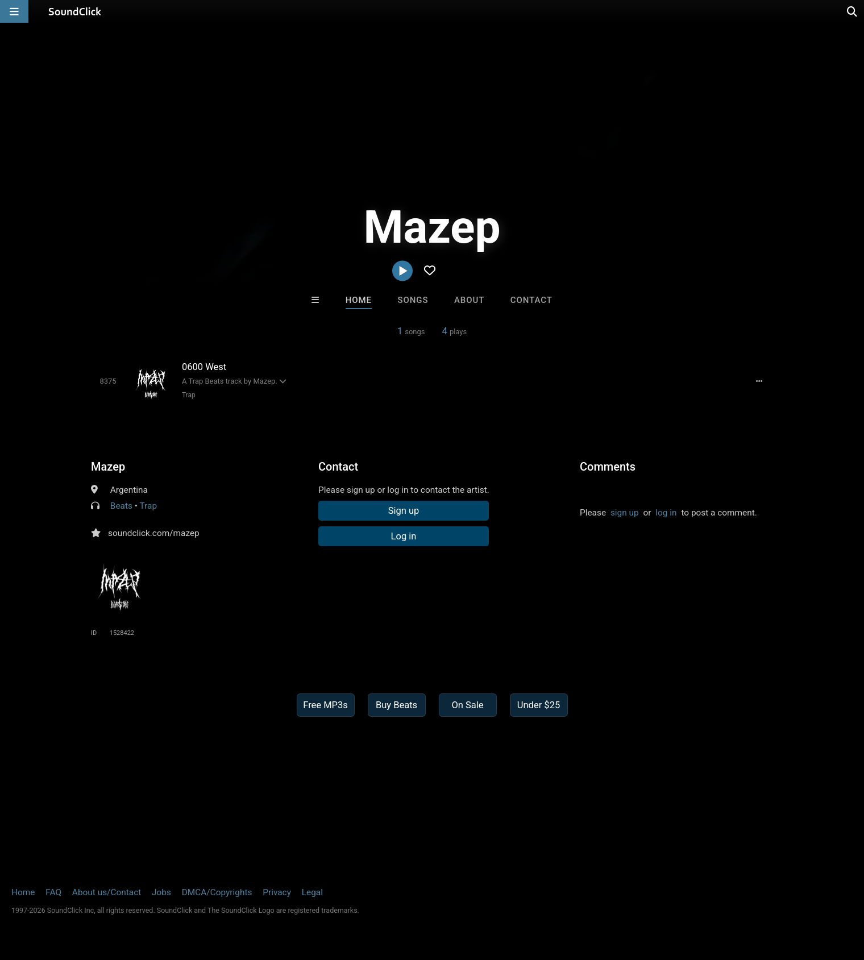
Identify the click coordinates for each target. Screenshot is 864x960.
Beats (121, 506)
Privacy (277, 892)
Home (359, 300)
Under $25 (538, 705)
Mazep (108, 466)
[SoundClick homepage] (75, 11)
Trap (189, 395)
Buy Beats (396, 705)
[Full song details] (759, 381)
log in (665, 513)
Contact (531, 300)
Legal (312, 892)
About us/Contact (106, 892)
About (469, 300)
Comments (607, 466)
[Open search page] (852, 11)
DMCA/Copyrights (217, 892)
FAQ (53, 892)
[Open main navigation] (14, 11)
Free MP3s (325, 705)
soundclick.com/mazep (154, 533)
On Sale (467, 705)
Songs (413, 300)
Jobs (161, 892)
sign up (624, 513)
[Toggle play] (107, 381)
